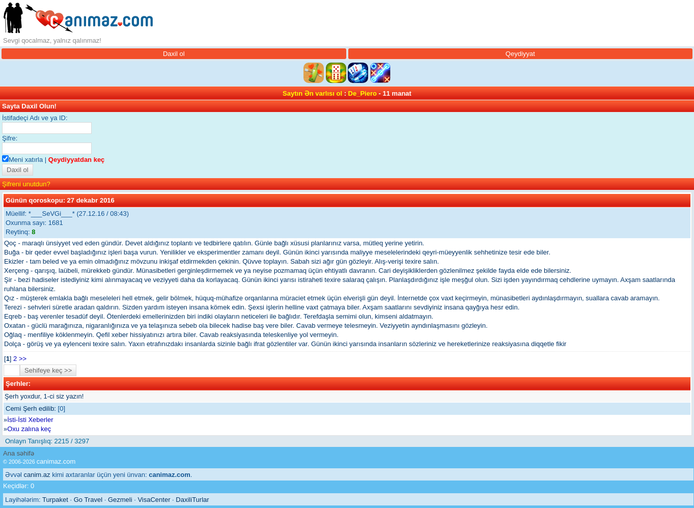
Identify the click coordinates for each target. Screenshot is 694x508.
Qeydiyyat (520, 54)
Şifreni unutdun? (26, 184)
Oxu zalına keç (29, 429)
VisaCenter (153, 499)
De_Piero (362, 93)
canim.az (37, 474)
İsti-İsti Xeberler (30, 420)
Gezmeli (120, 499)
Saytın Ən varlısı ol (312, 93)
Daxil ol (174, 54)
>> (22, 358)
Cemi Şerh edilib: (31, 408)
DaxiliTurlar (192, 499)
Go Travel (88, 499)
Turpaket (55, 499)
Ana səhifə (18, 453)
